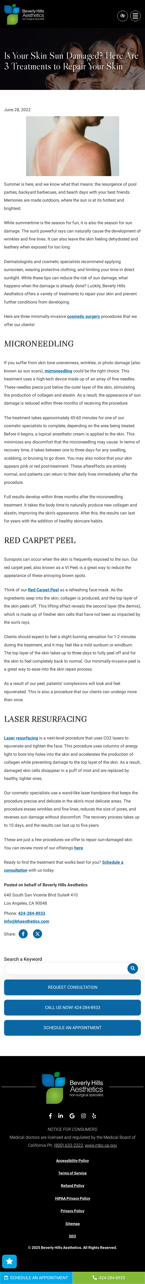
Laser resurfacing (21, 738)
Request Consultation (72, 987)
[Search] (132, 968)
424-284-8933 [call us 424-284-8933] (109, 1277)
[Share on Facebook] (23, 934)
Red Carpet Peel (43, 589)
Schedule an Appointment (36, 1277)
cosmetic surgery (83, 316)
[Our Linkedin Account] (60, 1116)
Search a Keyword (23, 959)
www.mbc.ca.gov (101, 1145)
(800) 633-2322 (68, 1145)
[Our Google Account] (72, 1116)
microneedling (58, 370)
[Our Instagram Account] (83, 1116)
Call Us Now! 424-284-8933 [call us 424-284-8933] (72, 1007)
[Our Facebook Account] (50, 1116)
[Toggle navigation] (135, 16)
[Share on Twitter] (37, 934)
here (78, 847)
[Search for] (72, 968)
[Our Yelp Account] (94, 1116)
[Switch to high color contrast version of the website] (122, 16)
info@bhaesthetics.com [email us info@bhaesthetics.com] (26, 921)
